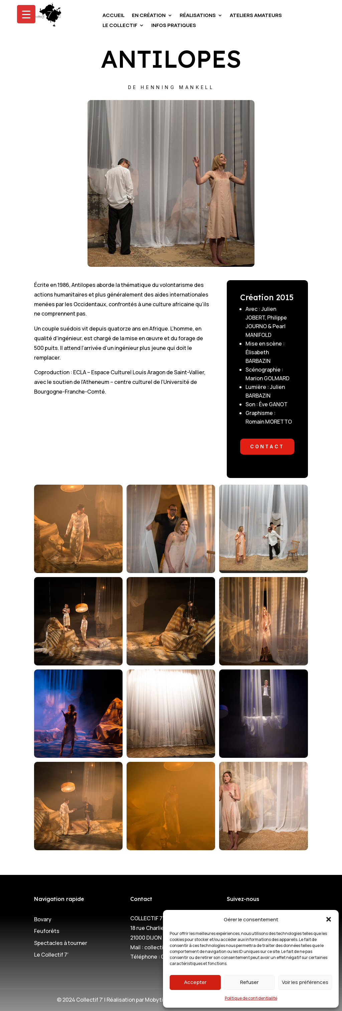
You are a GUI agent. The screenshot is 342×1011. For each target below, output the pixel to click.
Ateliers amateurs (256, 16)
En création (149, 16)
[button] (328, 919)
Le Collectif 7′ (51, 954)
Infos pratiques (173, 26)
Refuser (249, 982)
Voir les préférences (305, 982)
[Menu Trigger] (26, 14)
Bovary (42, 919)
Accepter (195, 982)
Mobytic (155, 999)
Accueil (114, 16)
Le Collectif (120, 26)
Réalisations (198, 16)
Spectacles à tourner (60, 943)
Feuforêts (46, 931)
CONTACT (267, 446)
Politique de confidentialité (251, 998)
